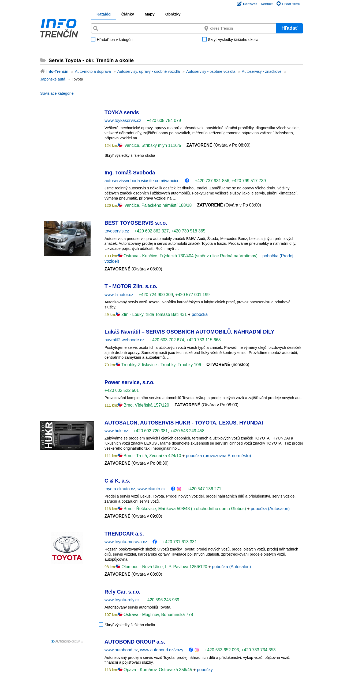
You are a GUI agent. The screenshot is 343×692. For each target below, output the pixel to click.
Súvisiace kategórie (57, 93)
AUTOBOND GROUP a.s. (135, 642)
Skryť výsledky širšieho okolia (233, 40)
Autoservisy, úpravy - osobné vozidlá (148, 71)
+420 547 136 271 (204, 489)
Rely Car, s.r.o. (122, 592)
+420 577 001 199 (192, 294)
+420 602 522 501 (122, 390)
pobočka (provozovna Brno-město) (218, 455)
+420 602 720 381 (150, 431)
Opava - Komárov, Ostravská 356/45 (155, 669)
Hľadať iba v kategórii (115, 40)
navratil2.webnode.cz (124, 340)
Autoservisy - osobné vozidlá (210, 71)
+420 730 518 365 (188, 231)
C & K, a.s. (117, 481)
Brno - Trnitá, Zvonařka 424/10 (150, 455)
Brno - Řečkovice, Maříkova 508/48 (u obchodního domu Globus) (182, 508)
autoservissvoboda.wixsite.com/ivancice (142, 180)
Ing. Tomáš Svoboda (130, 172)
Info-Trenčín (57, 71)
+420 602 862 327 (151, 231)
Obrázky (173, 14)
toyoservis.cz (117, 231)
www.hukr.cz (116, 431)
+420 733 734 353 (258, 650)
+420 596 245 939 (162, 600)
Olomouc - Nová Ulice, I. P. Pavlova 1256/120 (162, 566)
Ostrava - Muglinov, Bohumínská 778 (155, 614)
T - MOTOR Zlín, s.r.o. (131, 286)
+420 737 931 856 (212, 180)
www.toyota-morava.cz (126, 542)
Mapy (150, 14)
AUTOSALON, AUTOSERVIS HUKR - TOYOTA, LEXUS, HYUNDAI (184, 423)
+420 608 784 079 (164, 120)
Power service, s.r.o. (130, 382)
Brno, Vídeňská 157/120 (143, 405)
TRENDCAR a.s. (124, 534)
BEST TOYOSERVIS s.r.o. (136, 223)
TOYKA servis (122, 112)
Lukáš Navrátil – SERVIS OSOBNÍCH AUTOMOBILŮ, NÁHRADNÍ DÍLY (189, 332)
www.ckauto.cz (151, 489)
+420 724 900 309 (156, 294)
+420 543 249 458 (187, 431)
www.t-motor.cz (119, 294)
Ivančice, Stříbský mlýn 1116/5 (149, 145)
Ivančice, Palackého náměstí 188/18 (155, 205)
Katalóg (103, 14)
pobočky (205, 669)
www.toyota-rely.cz (122, 600)
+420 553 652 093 (222, 650)
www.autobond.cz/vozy (161, 650)
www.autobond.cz (121, 650)
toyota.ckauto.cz (120, 489)
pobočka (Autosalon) (270, 508)
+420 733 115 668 (204, 340)
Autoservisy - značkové (261, 71)
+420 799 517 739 (249, 180)
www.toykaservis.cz (123, 120)
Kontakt (267, 4)
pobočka (200, 314)
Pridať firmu (288, 4)
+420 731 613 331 (180, 542)
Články (127, 14)
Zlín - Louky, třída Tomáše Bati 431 (152, 314)
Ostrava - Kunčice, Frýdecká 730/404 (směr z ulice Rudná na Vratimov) (188, 256)
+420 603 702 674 (167, 340)
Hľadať (289, 28)
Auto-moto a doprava (93, 71)
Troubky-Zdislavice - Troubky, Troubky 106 (158, 364)
